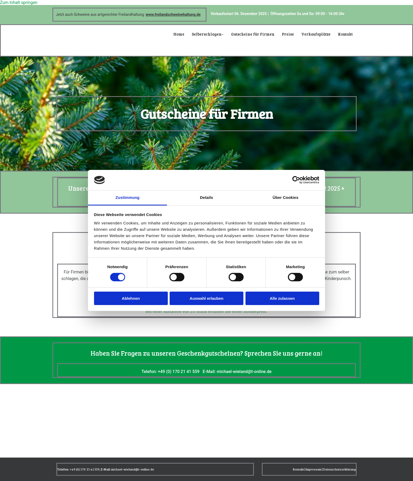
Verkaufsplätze (316, 34)
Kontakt (345, 34)
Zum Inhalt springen (18, 2)
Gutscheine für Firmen (252, 34)
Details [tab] (206, 197)
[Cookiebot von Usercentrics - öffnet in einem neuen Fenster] (296, 180)
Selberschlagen (207, 34)
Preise (288, 34)
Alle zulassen (282, 298)
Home (178, 34)
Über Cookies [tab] (285, 197)
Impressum (313, 469)
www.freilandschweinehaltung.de (173, 14)
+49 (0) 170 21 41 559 (178, 371)
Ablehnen (131, 298)
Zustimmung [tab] (128, 197)
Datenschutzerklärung (339, 469)
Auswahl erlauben (206, 298)
